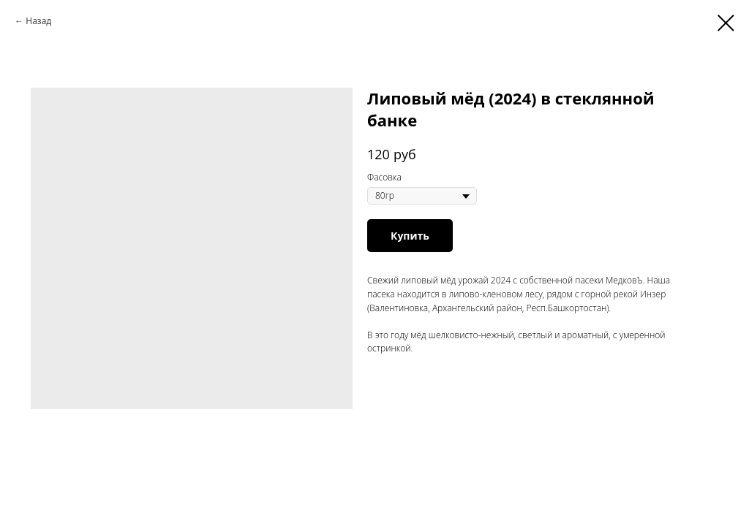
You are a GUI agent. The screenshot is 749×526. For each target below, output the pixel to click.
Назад (38, 21)
